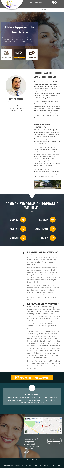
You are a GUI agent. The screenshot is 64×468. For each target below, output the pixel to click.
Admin (8, 462)
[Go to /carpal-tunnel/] (45, 229)
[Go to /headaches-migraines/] (14, 220)
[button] (32, 377)
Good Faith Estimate (32, 465)
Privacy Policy (8, 465)
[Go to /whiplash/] (14, 238)
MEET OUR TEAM (16, 99)
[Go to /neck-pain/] (14, 229)
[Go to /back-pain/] (45, 220)
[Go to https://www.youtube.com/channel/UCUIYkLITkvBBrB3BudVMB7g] (55, 2)
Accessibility (16, 462)
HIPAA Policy (53, 462)
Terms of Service (20, 465)
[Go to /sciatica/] (45, 238)
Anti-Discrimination (27, 462)
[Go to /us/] (16, 85)
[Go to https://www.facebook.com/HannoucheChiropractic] (53, 2)
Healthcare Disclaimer (41, 462)
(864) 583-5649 (36, 3)
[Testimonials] (32, 396)
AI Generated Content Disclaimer (50, 465)
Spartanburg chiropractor (42, 88)
